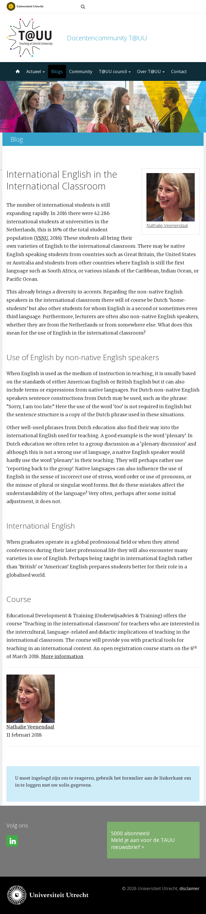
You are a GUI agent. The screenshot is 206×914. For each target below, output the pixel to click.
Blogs (57, 71)
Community (80, 71)
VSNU (42, 238)
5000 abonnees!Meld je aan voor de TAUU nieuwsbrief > (143, 840)
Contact (179, 71)
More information (62, 656)
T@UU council (115, 71)
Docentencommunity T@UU (107, 37)
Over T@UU (151, 71)
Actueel (35, 71)
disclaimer (189, 888)
